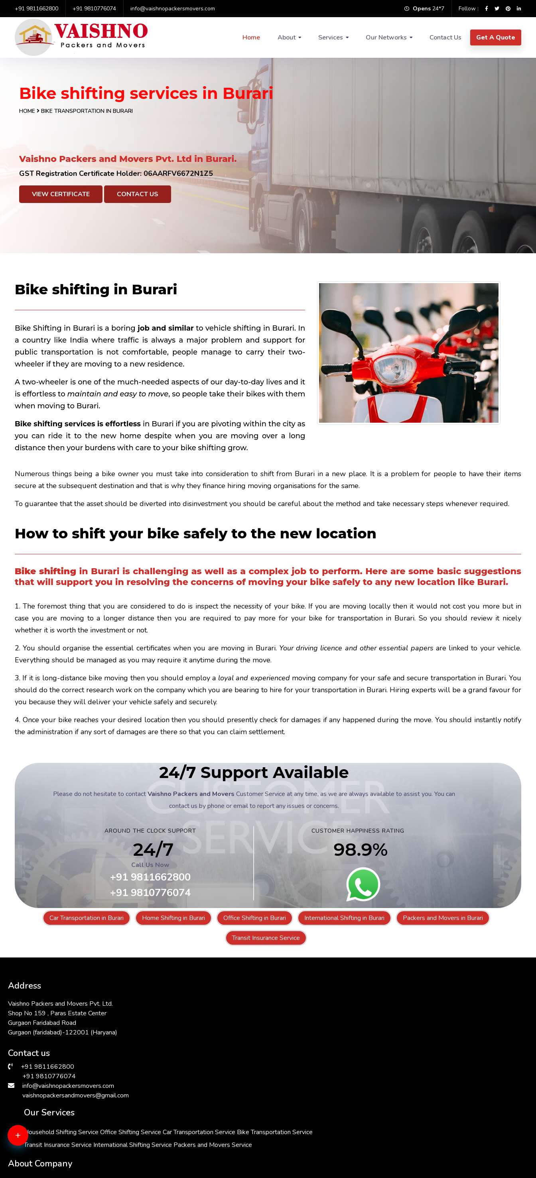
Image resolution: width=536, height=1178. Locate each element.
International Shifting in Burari (344, 918)
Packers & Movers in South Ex (438, 1122)
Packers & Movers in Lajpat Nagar (315, 1151)
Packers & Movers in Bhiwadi (179, 1151)
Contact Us (445, 37)
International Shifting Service (253, 1050)
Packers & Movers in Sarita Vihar (312, 1132)
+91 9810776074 (94, 8)
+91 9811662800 (36, 8)
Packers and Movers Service (253, 1063)
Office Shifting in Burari (254, 918)
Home (251, 37)
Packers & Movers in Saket (176, 1122)
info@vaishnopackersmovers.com (172, 8)
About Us (370, 997)
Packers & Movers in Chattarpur (311, 1141)
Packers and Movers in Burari (443, 918)
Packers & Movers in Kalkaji (306, 1113)
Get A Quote (495, 37)
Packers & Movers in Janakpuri (51, 1122)
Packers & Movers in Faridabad (52, 1141)
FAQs (364, 1034)
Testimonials (374, 1047)
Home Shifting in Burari (173, 918)
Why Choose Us (379, 1022)
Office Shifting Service (320, 999)
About (287, 37)
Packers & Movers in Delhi (433, 1141)
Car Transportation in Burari (86, 918)
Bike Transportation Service (252, 1024)
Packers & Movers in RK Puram (440, 1113)
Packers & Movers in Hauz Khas (53, 1113)
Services (330, 37)
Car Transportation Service (250, 1012)
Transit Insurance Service (266, 938)
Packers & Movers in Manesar (309, 1122)
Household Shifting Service (251, 999)
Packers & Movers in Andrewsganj (186, 1113)
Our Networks (386, 37)
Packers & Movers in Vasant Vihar (56, 1132)
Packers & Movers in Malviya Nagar (187, 1141)
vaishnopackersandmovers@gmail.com (75, 1089)
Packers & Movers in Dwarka (437, 1132)
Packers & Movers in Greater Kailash (60, 1151)
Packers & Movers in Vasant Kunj (184, 1132)
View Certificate (61, 194)
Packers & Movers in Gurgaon (437, 1151)
